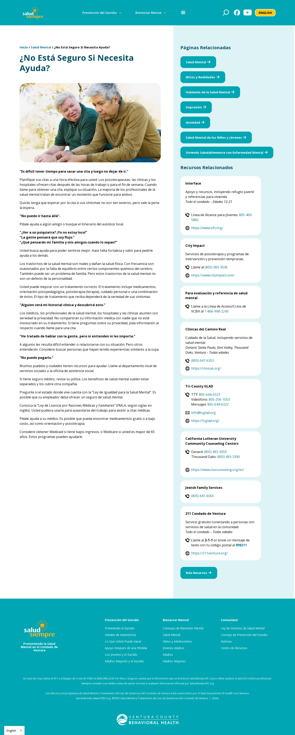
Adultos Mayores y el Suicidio (124, 661)
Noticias (226, 641)
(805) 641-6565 (202, 496)
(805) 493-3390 (228, 456)
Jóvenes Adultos (173, 648)
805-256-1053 (219, 399)
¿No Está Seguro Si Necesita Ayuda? (82, 47)
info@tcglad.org (203, 412)
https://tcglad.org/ (205, 420)
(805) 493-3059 (215, 451)
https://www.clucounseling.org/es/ (217, 469)
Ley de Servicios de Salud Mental (243, 628)
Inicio (24, 47)
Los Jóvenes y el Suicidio (121, 654)
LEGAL (215, 698)
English (11, 730)
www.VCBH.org (102, 698)
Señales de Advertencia (120, 635)
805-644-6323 (209, 394)
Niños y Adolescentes (177, 641)
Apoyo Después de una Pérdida (126, 648)
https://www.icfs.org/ (207, 228)
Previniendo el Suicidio (120, 628)
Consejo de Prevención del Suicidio (244, 635)
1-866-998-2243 (216, 311)
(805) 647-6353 (202, 360)
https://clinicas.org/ (206, 368)
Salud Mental (41, 47)
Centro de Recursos (234, 648)
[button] (102, 12)
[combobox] (14, 730)
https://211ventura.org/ (209, 553)
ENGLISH (265, 13)
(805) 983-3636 (216, 267)
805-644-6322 (218, 404)
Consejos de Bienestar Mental (183, 628)
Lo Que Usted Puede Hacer (123, 641)
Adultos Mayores (174, 661)
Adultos (168, 654)
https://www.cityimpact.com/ (212, 275)
